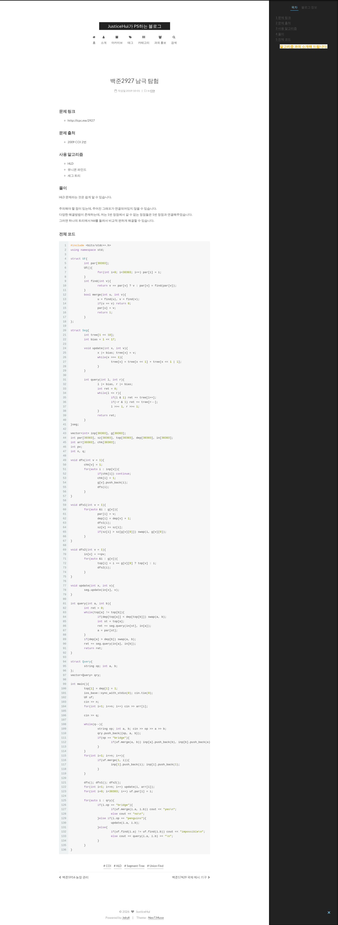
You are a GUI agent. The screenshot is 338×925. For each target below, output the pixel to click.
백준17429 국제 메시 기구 (225, 875)
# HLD (152, 864)
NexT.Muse (190, 917)
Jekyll (160, 917)
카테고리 (178, 40)
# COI (142, 864)
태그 (165, 40)
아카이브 (151, 40)
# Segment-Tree (169, 864)
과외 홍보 (195, 40)
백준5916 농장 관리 (108, 875)
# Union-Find (190, 864)
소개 (138, 40)
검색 (208, 40)
